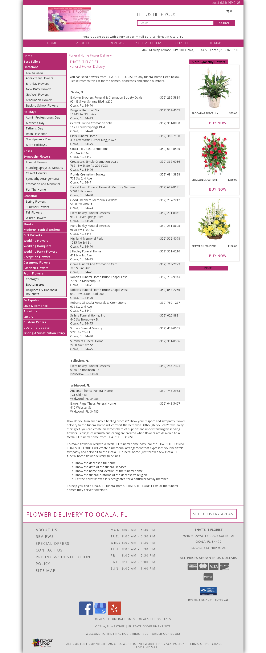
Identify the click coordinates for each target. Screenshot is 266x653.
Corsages (32, 279)
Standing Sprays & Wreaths (44, 168)
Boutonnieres (35, 284)
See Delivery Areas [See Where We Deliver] (213, 514)
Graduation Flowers (39, 100)
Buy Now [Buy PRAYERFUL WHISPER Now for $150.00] (217, 255)
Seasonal (30, 196)
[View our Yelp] (114, 614)
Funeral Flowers (37, 162)
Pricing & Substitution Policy (44, 333)
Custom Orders (35, 322)
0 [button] (229, 11)
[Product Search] (175, 23)
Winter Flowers (36, 218)
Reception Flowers (37, 257)
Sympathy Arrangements (43, 179)
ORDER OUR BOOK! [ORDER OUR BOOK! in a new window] (166, 634)
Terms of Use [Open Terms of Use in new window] (145, 646)
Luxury (28, 317)
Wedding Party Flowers (40, 251)
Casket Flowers (36, 173)
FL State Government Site (149, 626)
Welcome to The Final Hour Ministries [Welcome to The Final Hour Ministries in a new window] (117, 634)
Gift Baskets (33, 235)
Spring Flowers (36, 201)
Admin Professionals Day (43, 117)
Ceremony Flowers (37, 262)
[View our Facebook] (86, 614)
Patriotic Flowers (36, 268)
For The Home (36, 189)
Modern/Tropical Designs (42, 230)
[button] (208, 591)
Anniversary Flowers (39, 78)
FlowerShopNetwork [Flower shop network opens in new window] (136, 644)
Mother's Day (35, 123)
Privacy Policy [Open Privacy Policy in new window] (171, 644)
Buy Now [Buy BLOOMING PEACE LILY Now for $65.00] (217, 123)
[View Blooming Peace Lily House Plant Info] (214, 87)
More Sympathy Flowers (208, 62)
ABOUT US (84, 43)
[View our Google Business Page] (100, 614)
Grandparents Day (38, 139)
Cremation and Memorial (43, 184)
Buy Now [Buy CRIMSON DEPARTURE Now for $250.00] (217, 189)
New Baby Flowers (39, 89)
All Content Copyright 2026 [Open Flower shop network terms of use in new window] (91, 644)
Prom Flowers (33, 273)
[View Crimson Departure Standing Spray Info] (214, 153)
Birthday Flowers (37, 84)
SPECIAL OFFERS (149, 43)
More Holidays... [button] (37, 145)
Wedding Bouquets (37, 246)
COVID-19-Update (36, 328)
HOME (52, 43)
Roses (28, 151)
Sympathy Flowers (37, 156)
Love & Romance (36, 306)
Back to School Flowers (42, 105)
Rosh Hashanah (36, 134)
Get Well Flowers (37, 94)
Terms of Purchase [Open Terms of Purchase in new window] (205, 644)
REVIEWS (117, 43)
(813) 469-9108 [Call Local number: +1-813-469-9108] (230, 3)
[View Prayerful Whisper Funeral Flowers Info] (214, 220)
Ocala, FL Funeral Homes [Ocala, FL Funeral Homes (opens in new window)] (115, 619)
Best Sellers (32, 61)
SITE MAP (214, 43)
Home (28, 56)
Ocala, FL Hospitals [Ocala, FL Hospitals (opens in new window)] (155, 619)
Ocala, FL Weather (110, 626)
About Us (30, 311)
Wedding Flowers (36, 241)
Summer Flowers (37, 207)
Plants (28, 224)
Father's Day (34, 128)
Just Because (35, 73)
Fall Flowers (34, 212)
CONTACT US (182, 43)
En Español (32, 300)
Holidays (30, 112)
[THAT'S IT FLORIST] (69, 19)
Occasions (31, 67)
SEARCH (224, 23)
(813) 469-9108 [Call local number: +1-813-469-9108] (214, 547)
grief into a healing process (109, 421)
